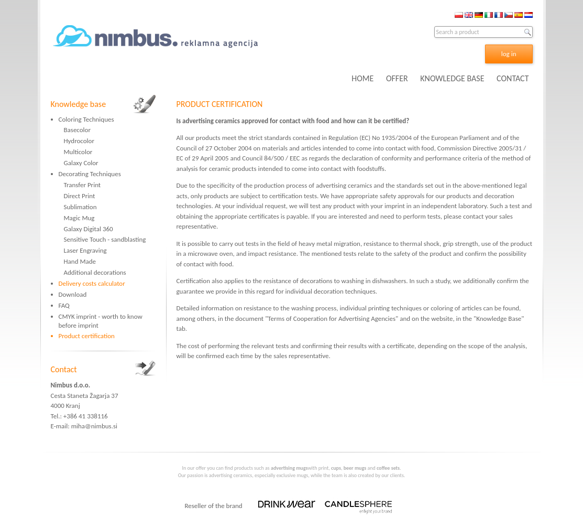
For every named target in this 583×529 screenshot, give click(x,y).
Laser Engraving (85, 250)
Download (73, 294)
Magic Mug (79, 218)
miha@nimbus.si (94, 426)
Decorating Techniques (90, 174)
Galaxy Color (81, 163)
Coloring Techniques (86, 119)
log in (508, 54)
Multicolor (78, 152)
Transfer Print (82, 185)
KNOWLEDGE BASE (452, 78)
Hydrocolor (79, 141)
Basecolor (77, 130)
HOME (362, 78)
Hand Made (80, 261)
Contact (64, 369)
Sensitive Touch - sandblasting (105, 239)
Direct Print (79, 196)
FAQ (64, 305)
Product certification (87, 336)
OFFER (397, 78)
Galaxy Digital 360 (88, 229)
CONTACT (513, 78)
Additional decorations (95, 272)
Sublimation (80, 207)
